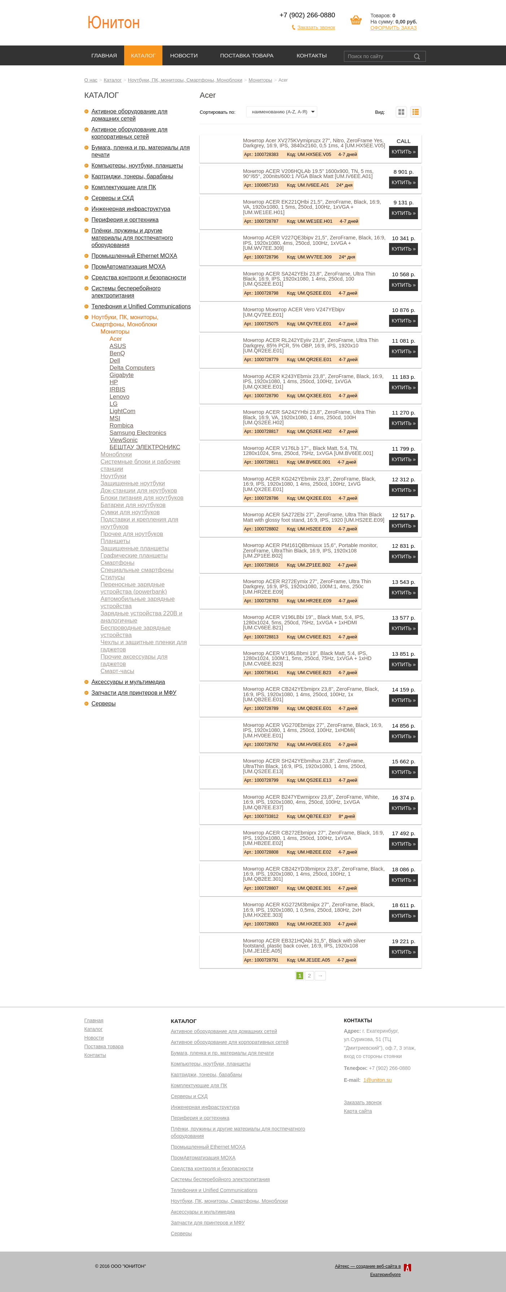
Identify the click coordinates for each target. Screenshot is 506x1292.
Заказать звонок (316, 27)
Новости (184, 55)
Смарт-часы (118, 671)
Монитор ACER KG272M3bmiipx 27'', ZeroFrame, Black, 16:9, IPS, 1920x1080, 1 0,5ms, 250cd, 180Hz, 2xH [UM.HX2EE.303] (309, 910)
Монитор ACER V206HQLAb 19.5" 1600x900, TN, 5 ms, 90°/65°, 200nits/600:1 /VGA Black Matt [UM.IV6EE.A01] (308, 173)
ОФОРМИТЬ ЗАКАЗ (393, 28)
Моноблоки (116, 454)
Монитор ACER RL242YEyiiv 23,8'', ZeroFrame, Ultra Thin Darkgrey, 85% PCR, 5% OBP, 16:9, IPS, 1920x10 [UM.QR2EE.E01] (311, 345)
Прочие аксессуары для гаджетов (134, 660)
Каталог (143, 55)
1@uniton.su (377, 1080)
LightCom (123, 411)
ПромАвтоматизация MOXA (129, 267)
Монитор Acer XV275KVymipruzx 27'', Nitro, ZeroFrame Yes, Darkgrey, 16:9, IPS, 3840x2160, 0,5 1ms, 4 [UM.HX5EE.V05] (314, 143)
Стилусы (113, 577)
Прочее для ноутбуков (132, 533)
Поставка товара (247, 55)
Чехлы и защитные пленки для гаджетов (144, 646)
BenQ (117, 353)
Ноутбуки (114, 476)
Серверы (104, 704)
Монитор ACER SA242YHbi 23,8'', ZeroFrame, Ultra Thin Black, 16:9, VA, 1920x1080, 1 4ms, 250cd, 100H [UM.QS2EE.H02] (309, 417)
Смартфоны (118, 562)
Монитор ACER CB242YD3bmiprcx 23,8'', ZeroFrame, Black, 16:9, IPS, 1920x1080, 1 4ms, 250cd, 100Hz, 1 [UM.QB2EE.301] (314, 874)
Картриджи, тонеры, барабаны (132, 176)
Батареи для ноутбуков (133, 505)
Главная (104, 55)
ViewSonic (124, 440)
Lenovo (120, 396)
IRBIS (118, 389)
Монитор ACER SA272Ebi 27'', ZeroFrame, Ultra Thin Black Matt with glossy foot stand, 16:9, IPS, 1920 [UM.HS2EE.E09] (313, 517)
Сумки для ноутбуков (130, 512)
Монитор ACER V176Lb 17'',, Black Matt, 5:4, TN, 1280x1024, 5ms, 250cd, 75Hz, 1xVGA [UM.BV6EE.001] (308, 450)
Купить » (404, 152)
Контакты (312, 55)
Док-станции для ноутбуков (139, 490)
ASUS (118, 346)
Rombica (122, 425)
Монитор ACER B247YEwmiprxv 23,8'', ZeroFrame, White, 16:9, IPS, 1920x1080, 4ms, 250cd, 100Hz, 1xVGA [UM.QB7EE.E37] (311, 802)
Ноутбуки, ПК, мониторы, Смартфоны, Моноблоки (185, 80)
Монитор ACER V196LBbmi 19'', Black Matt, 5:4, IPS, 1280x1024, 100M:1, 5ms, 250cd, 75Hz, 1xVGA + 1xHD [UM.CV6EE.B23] (307, 658)
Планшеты (115, 541)
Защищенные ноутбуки (133, 483)
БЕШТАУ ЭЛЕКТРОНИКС (145, 447)
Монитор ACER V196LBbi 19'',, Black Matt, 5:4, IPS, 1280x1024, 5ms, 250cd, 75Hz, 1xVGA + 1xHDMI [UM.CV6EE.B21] (304, 622)
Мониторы (260, 80)
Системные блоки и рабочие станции (140, 465)
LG (114, 403)
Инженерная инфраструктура (131, 209)
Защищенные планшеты (135, 548)
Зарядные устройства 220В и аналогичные (142, 617)
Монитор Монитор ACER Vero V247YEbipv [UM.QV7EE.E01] (294, 312)
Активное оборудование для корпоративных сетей (130, 133)
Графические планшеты (134, 555)
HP (114, 382)
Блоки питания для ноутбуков (142, 497)
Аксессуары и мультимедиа (128, 682)
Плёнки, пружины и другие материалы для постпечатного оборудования (132, 237)
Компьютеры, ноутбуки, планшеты (137, 165)
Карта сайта (358, 1111)
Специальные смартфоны (137, 570)
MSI (115, 418)
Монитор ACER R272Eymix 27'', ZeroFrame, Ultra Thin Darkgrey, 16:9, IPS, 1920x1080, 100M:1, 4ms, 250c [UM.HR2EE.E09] (307, 586)
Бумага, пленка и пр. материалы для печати (141, 151)
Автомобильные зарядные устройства (138, 602)
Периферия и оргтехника (125, 220)
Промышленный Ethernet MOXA (134, 256)
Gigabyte (122, 375)
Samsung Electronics (138, 432)
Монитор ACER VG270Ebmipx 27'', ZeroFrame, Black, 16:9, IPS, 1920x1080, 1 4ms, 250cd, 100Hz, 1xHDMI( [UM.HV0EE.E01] (313, 730)
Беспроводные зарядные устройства (136, 631)
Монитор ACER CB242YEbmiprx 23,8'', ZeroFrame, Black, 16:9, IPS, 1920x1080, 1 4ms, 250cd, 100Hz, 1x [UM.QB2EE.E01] (311, 694)
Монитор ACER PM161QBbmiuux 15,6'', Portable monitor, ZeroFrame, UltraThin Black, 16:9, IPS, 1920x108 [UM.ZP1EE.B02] (310, 550)
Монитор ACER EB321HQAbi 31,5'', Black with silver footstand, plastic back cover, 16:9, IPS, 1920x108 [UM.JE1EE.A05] (304, 946)
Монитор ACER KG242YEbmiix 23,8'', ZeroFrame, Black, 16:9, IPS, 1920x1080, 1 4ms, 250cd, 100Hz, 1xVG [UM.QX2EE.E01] (309, 484)
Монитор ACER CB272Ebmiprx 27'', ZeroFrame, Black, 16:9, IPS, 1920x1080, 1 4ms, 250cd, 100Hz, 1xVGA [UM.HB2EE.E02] (313, 838)
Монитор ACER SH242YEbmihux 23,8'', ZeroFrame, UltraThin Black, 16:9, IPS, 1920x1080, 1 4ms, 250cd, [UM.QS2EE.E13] (304, 766)
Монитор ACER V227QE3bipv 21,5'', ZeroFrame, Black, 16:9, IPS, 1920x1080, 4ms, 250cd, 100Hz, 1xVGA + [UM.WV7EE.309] (314, 243)
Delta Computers (132, 367)
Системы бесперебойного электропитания (126, 292)
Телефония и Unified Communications (141, 306)
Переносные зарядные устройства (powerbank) (134, 588)
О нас (90, 80)
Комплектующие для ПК (124, 187)
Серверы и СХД (113, 198)
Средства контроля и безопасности (139, 277)
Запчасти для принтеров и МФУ (134, 693)
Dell (115, 360)
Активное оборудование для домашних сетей (130, 115)
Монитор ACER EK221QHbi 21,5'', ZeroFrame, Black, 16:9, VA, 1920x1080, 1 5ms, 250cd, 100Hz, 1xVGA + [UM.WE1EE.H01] (312, 207)
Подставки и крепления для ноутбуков (139, 523)
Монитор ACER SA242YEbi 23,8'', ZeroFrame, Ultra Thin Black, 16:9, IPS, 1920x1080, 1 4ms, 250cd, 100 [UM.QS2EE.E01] (309, 279)
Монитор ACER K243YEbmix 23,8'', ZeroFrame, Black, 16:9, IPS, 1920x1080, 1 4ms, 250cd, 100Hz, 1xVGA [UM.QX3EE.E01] (313, 381)
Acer (116, 338)
